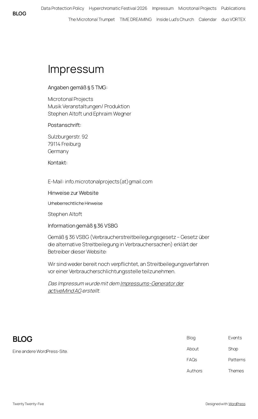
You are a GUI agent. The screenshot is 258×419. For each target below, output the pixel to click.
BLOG (19, 13)
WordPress (237, 403)
